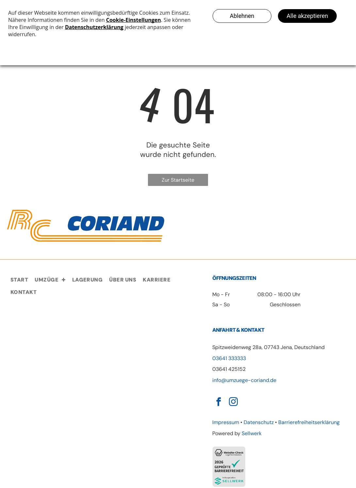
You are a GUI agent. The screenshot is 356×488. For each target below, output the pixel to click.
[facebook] (218, 402)
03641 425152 (229, 369)
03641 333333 (229, 358)
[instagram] (233, 402)
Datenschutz (259, 422)
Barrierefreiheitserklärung (309, 422)
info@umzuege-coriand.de (244, 380)
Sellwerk (252, 433)
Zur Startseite (178, 179)
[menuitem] (19, 280)
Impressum (225, 422)
